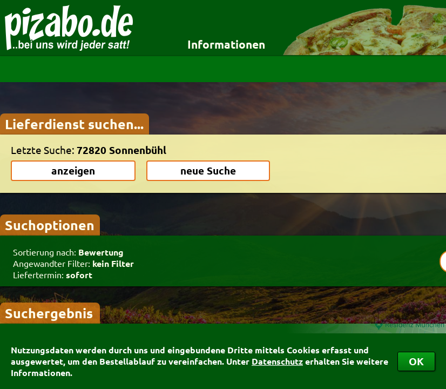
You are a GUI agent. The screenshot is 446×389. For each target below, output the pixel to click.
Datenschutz (277, 361)
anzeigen (73, 170)
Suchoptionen (49, 224)
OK (416, 361)
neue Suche (208, 170)
